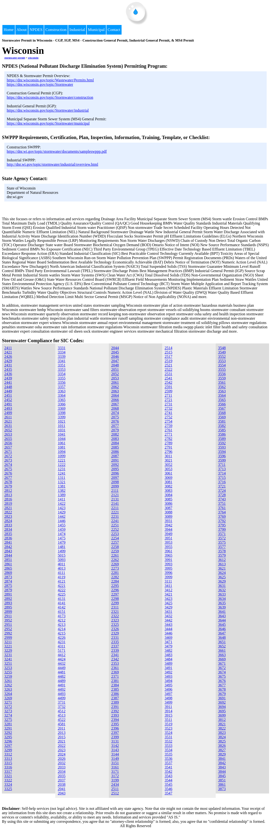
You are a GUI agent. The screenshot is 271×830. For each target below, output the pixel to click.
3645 (222, 624)
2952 (8, 629)
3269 (8, 698)
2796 (168, 452)
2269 (115, 564)
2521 (168, 365)
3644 (222, 620)
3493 (168, 676)
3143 (115, 750)
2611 (8, 417)
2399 (115, 737)
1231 (61, 469)
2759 (168, 426)
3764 (222, 512)
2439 (8, 378)
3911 (168, 707)
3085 (168, 499)
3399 (61, 417)
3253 (8, 668)
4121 (61, 581)
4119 (61, 577)
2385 (115, 689)
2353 (115, 663)
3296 (8, 741)
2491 (8, 404)
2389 (115, 702)
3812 (222, 720)
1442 (61, 516)
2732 (168, 408)
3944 (168, 529)
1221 (61, 460)
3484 (168, 659)
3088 (168, 512)
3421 (168, 594)
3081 (168, 482)
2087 (115, 456)
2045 (115, 352)
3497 (168, 694)
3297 (8, 746)
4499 (61, 698)
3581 (222, 421)
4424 (61, 659)
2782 (168, 439)
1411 (61, 499)
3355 (61, 378)
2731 (168, 404)
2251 (115, 525)
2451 (8, 395)
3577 (222, 547)
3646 (222, 629)
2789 (168, 443)
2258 (115, 547)
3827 (222, 750)
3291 (8, 728)
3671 (222, 663)
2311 (115, 607)
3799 (222, 529)
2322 (115, 616)
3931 (168, 521)
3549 (222, 352)
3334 (61, 352)
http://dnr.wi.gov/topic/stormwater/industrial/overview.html (52, 164)
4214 (61, 629)
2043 (61, 793)
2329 (115, 633)
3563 (222, 391)
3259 (8, 676)
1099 (61, 456)
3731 (61, 702)
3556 (222, 374)
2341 (115, 655)
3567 (222, 408)
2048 (115, 365)
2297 (115, 594)
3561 (222, 382)
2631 (8, 426)
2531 (168, 374)
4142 (61, 607)
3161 (115, 767)
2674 (8, 465)
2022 (61, 746)
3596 (222, 456)
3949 (168, 534)
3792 (222, 521)
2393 (115, 715)
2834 (8, 529)
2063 (115, 391)
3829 (222, 754)
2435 (8, 369)
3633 (222, 594)
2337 (115, 646)
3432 (168, 616)
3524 (168, 733)
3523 (168, 728)
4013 (61, 568)
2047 (115, 361)
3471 (168, 642)
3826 (222, 746)
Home (9, 29)
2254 (115, 538)
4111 (61, 573)
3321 (8, 776)
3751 (222, 503)
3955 (168, 547)
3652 (222, 646)
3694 (222, 707)
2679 (8, 486)
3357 (61, 387)
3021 (168, 460)
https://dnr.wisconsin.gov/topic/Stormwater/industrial (48, 110)
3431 (168, 612)
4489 (61, 681)
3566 (222, 404)
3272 (8, 707)
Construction (56, 29)
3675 (222, 676)
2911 (8, 616)
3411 (168, 586)
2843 (8, 551)
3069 (168, 478)
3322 (8, 780)
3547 (168, 793)
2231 (115, 516)
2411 (8, 348)
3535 (168, 754)
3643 (222, 616)
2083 (115, 439)
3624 (222, 573)
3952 (8, 620)
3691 (222, 698)
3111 (168, 581)
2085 (115, 447)
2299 (115, 603)
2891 (8, 594)
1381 (61, 486)
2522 (168, 369)
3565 (222, 400)
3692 (222, 702)
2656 (8, 443)
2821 (8, 508)
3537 (168, 763)
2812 (8, 490)
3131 (115, 741)
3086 (168, 503)
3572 (222, 538)
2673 (8, 460)
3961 (168, 551)
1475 (61, 538)
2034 (61, 771)
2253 (115, 534)
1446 (61, 521)
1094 (61, 452)
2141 (115, 503)
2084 (115, 443)
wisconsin (33, 57)
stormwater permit (14, 57)
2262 (115, 560)
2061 (115, 382)
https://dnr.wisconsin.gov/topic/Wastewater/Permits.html (50, 80)
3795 (222, 525)
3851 (222, 780)
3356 (61, 382)
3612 (222, 560)
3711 (222, 465)
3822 (222, 728)
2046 (115, 356)
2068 (115, 408)
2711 (168, 395)
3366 (61, 404)
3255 (8, 672)
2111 (115, 490)
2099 (115, 486)
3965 (168, 555)
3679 (222, 694)
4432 (61, 663)
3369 (61, 408)
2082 (115, 434)
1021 (61, 421)
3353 (61, 369)
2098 (115, 482)
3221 (8, 646)
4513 (61, 715)
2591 (168, 387)
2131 (115, 499)
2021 (61, 741)
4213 (61, 624)
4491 (61, 685)
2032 (61, 763)
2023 (61, 750)
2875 (8, 586)
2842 (8, 547)
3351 (61, 365)
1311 (61, 478)
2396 (115, 728)
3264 (8, 694)
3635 (222, 603)
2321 (115, 612)
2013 (61, 733)
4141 (61, 603)
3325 (8, 789)
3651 (222, 642)
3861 (222, 784)
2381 (115, 681)
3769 (222, 516)
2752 (168, 417)
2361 (115, 668)
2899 (8, 612)
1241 (61, 473)
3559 (222, 378)
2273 (115, 568)
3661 (222, 650)
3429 (168, 607)
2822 (8, 512)
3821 (222, 724)
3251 (8, 663)
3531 (168, 737)
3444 (168, 629)
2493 (8, 408)
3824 (222, 737)
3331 (61, 348)
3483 (168, 655)
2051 (115, 369)
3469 (168, 637)
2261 (115, 555)
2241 (115, 521)
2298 (115, 599)
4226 (61, 637)
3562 (222, 387)
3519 (168, 724)
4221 (61, 586)
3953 (168, 542)
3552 (222, 356)
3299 (8, 750)
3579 (222, 555)
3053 (168, 469)
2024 (61, 754)
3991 (168, 560)
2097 (115, 478)
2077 (115, 426)
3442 (168, 620)
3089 (168, 516)
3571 (222, 534)
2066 (115, 400)
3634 (222, 599)
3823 (222, 733)
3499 (168, 702)
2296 (115, 590)
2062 (115, 387)
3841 (222, 759)
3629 (222, 581)
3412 (168, 590)
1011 (61, 426)
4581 (61, 724)
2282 (115, 577)
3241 (8, 659)
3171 (115, 771)
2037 (61, 780)
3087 (168, 508)
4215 (61, 633)
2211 (115, 508)
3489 (168, 663)
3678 (222, 689)
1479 (61, 542)
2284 (115, 581)
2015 (61, 737)
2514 (168, 348)
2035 (61, 776)
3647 (222, 633)
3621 (222, 568)
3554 (222, 365)
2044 (115, 348)
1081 (61, 447)
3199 (115, 780)
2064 (115, 395)
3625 (222, 577)
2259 (115, 551)
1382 (61, 490)
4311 (61, 646)
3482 (168, 650)
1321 (61, 482)
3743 (222, 499)
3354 (61, 374)
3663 (222, 655)
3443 (168, 624)
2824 (8, 521)
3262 (8, 685)
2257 (115, 542)
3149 (115, 759)
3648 (222, 637)
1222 (61, 465)
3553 (222, 361)
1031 (61, 430)
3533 (168, 746)
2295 (115, 586)
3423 (168, 599)
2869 (8, 573)
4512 (61, 711)
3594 (222, 452)
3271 (8, 702)
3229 (8, 650)
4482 (61, 676)
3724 (222, 490)
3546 (168, 789)
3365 (61, 400)
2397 (115, 733)
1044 (61, 439)
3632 (222, 590)
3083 (168, 490)
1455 (61, 525)
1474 (61, 534)
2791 (168, 447)
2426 (8, 356)
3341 (61, 361)
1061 (61, 443)
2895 (8, 607)
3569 (222, 417)
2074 (115, 413)
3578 (222, 551)
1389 (61, 495)
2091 (115, 460)
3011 (168, 456)
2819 (8, 503)
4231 (61, 642)
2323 (115, 620)
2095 (115, 469)
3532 (168, 741)
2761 (168, 430)
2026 (61, 759)
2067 (115, 404)
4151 (61, 612)
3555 (222, 369)
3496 (168, 689)
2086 (115, 452)
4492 (61, 689)
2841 (8, 542)
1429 (61, 512)
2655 (8, 439)
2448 (8, 387)
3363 (61, 391)
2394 (115, 720)
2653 (8, 434)
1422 (61, 503)
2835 (8, 534)
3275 (8, 720)
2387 (115, 698)
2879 (8, 590)
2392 (115, 711)
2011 (61, 728)
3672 (222, 668)
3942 (168, 525)
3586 (222, 434)
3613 (222, 564)
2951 (8, 624)
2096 (115, 473)
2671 (8, 452)
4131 (61, 599)
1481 (61, 547)
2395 (115, 724)
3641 (222, 612)
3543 (168, 776)
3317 (8, 771)
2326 (115, 629)
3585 (222, 430)
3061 (168, 473)
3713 (222, 469)
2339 (115, 650)
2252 (115, 529)
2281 (115, 573)
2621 (8, 421)
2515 (168, 352)
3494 (168, 681)
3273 (8, 711)
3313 (8, 759)
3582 (222, 426)
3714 (222, 473)
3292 (8, 733)
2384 (115, 685)
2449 (8, 391)
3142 (115, 746)
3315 (8, 763)
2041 (61, 789)
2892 (8, 599)
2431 (8, 365)
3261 (8, 681)
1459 (61, 529)
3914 (168, 711)
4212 (61, 620)
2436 (8, 374)
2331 (115, 637)
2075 (115, 417)
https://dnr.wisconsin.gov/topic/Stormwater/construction (50, 97)
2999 (8, 637)
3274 (8, 715)
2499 (8, 413)
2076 (115, 421)
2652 (8, 430)
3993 (168, 564)
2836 (8, 538)
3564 (222, 395)
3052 (168, 465)
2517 (168, 356)
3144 (115, 754)
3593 (222, 447)
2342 (115, 659)
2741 (168, 413)
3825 (222, 741)
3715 (222, 478)
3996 (168, 573)
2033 (61, 767)
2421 (8, 352)
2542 (168, 382)
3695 (222, 711)
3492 (168, 672)
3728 (222, 495)
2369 (115, 672)
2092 (115, 465)
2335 (115, 642)
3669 (222, 659)
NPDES (36, 29)
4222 (61, 590)
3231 (8, 655)
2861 (8, 564)
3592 (222, 443)
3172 (115, 776)
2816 (8, 499)
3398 (61, 413)
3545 (168, 784)
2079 (115, 430)
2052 (115, 374)
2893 (8, 603)
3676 (222, 681)
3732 (61, 707)
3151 (115, 763)
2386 (115, 694)
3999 (168, 577)
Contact (114, 29)
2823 (8, 516)
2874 (8, 581)
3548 (222, 348)
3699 (222, 715)
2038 (61, 784)
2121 (115, 495)
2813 (8, 495)
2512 (115, 793)
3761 (222, 508)
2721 (168, 400)
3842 (222, 763)
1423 (61, 508)
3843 (222, 767)
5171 (61, 650)
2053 (115, 378)
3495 (168, 685)
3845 (222, 776)
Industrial (77, 29)
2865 (8, 568)
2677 (8, 478)
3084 (168, 495)
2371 (115, 676)
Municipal (96, 29)
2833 (8, 525)
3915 (168, 715)
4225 (61, 594)
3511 (168, 720)
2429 (8, 361)
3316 (8, 767)
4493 (61, 694)
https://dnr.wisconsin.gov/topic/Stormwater (40, 84)
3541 (168, 767)
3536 (168, 759)
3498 (168, 698)
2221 (115, 512)
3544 (168, 780)
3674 (222, 672)
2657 (8, 447)
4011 (61, 564)
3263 (8, 689)
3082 (168, 486)
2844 (8, 555)
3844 (222, 771)
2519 (168, 361)
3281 (8, 724)
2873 (8, 577)
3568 (222, 413)
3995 (168, 568)
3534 (168, 750)
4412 (61, 655)
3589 (222, 439)
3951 (168, 538)
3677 (222, 685)
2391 (115, 707)
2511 (115, 789)
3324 (8, 784)
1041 (61, 434)
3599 (222, 460)
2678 (8, 482)
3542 (168, 771)
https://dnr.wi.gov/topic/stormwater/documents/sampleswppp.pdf (57, 151)
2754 (168, 421)
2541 (168, 378)
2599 (168, 391)
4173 (61, 616)
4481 (61, 672)
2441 (8, 382)
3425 (168, 603)
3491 (168, 668)
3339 (61, 356)
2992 (8, 633)
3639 (222, 607)
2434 (115, 784)
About (22, 29)
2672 (8, 456)
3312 (8, 754)
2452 (8, 400)
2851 (8, 560)
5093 (61, 560)
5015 (61, 555)
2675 (8, 469)
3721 (222, 486)
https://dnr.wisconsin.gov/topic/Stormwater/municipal (48, 123)
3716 (222, 482)
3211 (8, 642)
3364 (61, 395)
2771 (168, 434)
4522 (61, 720)
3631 (222, 586)
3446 (168, 633)
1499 (61, 551)
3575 (222, 542)
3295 (8, 737)
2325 (115, 624)
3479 (168, 646)
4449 (61, 668)
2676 (8, 473)
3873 (222, 789)
